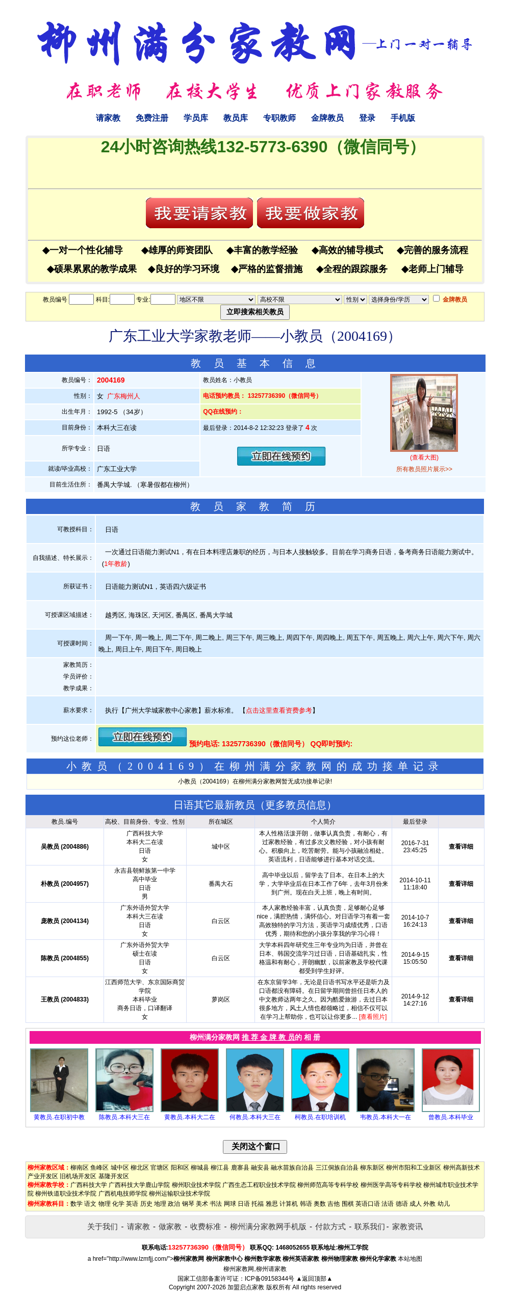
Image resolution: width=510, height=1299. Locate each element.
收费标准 (205, 1226)
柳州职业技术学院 (196, 1184)
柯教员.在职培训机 (320, 1117)
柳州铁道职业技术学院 (65, 1193)
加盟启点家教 (245, 1287)
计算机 (288, 1203)
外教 (429, 1203)
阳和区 (180, 1167)
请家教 (108, 118)
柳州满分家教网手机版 (268, 1226)
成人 (416, 1203)
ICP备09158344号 (269, 1278)
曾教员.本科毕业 (450, 1117)
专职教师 (279, 118)
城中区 (120, 1167)
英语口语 (367, 1203)
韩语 (306, 1203)
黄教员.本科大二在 (189, 1117)
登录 (367, 118)
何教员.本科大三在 (255, 1117)
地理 (160, 1203)
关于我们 (102, 1226)
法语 (387, 1203)
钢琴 (188, 1203)
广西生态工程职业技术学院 (259, 1184)
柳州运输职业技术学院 (179, 1193)
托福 (257, 1203)
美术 (202, 1203)
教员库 (235, 118)
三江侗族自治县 (337, 1167)
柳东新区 (372, 1167)
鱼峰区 (99, 1167)
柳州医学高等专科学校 (391, 1184)
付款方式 (330, 1226)
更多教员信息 (295, 804)
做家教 (170, 1226)
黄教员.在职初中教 (59, 1117)
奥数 (320, 1203)
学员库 (196, 118)
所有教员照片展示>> (424, 469)
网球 (230, 1203)
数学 (76, 1203)
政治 (174, 1203)
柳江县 (220, 1167)
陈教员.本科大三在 (124, 1117)
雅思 (272, 1203)
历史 (146, 1203)
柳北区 (140, 1167)
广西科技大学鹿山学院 (139, 1184)
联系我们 (369, 1226)
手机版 (403, 118)
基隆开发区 (113, 1176)
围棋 (348, 1203)
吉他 (333, 1203)
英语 (132, 1203)
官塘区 (159, 1167)
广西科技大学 (88, 1184)
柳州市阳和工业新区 (413, 1167)
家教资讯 (407, 1226)
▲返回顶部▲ (314, 1278)
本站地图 (410, 1258)
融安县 (260, 1167)
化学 (118, 1203)
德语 (402, 1203)
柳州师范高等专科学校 (328, 1184)
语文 (90, 1203)
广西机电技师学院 (122, 1193)
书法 (216, 1203)
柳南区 (79, 1167)
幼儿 (444, 1203)
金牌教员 (327, 118)
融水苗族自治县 (292, 1167)
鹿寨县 (240, 1167)
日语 (244, 1203)
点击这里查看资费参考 (279, 710)
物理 (104, 1203)
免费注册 (152, 118)
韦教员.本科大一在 (385, 1117)
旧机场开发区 (78, 1176)
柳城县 (200, 1167)
